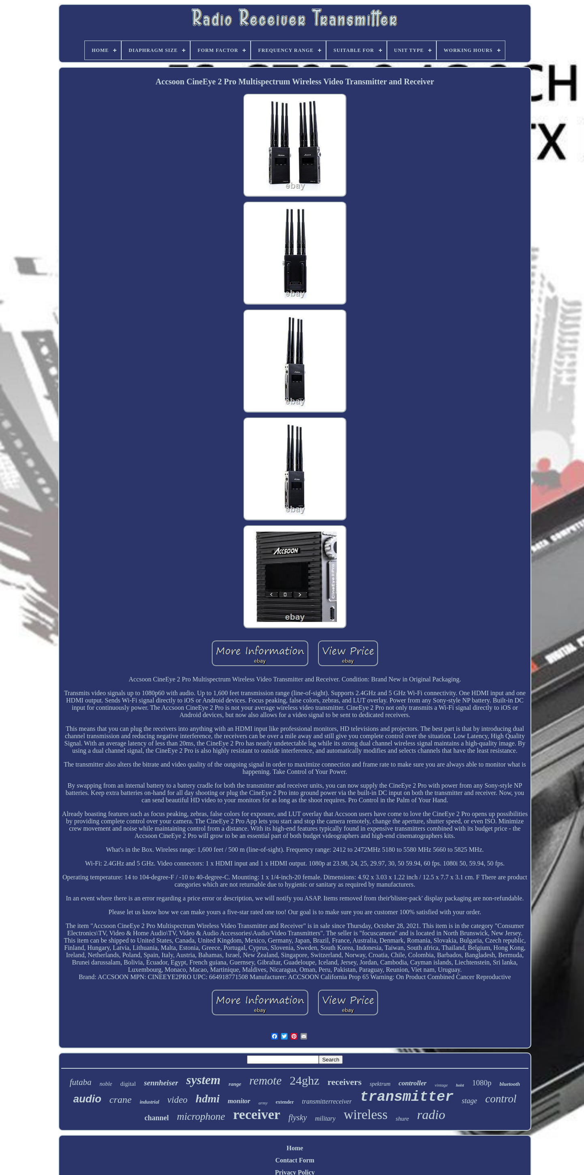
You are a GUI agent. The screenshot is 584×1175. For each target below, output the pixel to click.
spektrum (379, 1084)
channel (156, 1118)
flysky (297, 1117)
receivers (345, 1082)
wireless (365, 1114)
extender (285, 1102)
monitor (239, 1101)
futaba (81, 1082)
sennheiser (161, 1082)
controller (413, 1083)
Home (295, 1148)
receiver (256, 1114)
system (203, 1080)
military (325, 1118)
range (235, 1084)
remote (265, 1080)
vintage (441, 1085)
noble (105, 1084)
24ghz (304, 1080)
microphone (201, 1116)
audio (87, 1099)
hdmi (207, 1098)
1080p (482, 1082)
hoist (460, 1085)
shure (402, 1118)
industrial (149, 1102)
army (263, 1102)
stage (469, 1101)
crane (121, 1099)
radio (431, 1114)
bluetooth (510, 1084)
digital (128, 1083)
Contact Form (294, 1160)
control (500, 1099)
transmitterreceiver (327, 1101)
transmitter (406, 1097)
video (177, 1100)
